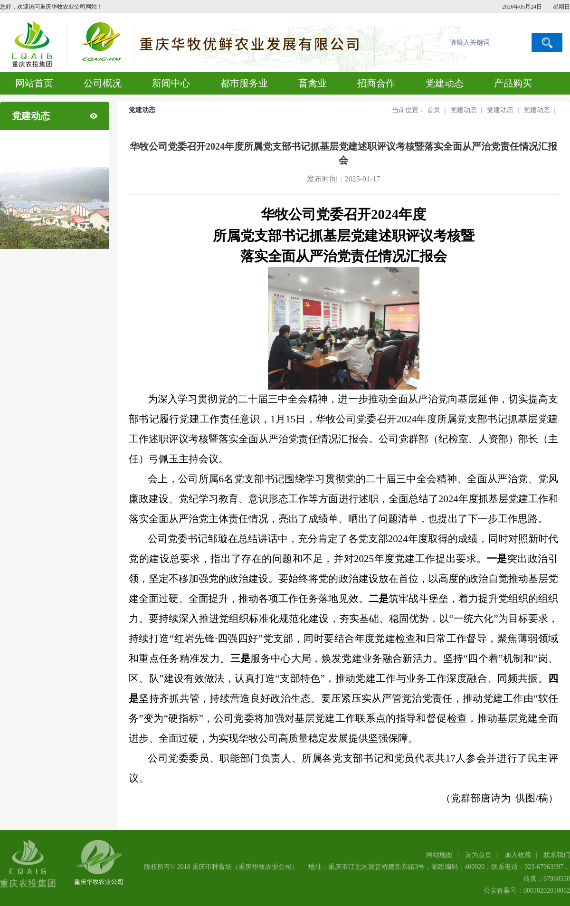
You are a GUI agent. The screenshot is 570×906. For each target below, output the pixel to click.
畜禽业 (312, 83)
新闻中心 (171, 83)
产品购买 (513, 83)
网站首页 (34, 83)
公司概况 (103, 83)
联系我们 (556, 854)
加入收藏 (517, 854)
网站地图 (439, 854)
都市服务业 (244, 83)
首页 (433, 110)
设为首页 (478, 854)
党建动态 (445, 83)
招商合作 (376, 83)
